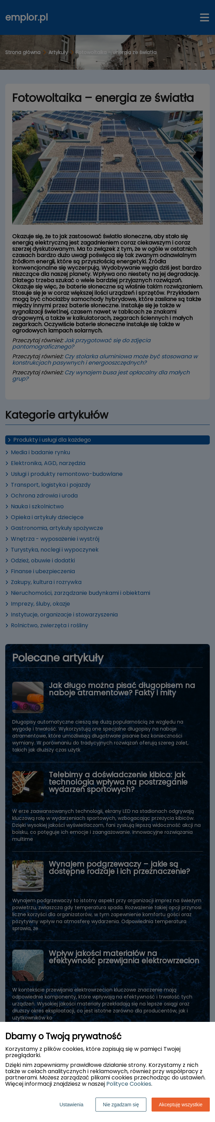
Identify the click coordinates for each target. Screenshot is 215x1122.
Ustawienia (71, 1104)
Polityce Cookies (128, 1084)
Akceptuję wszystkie (180, 1104)
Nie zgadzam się (121, 1104)
